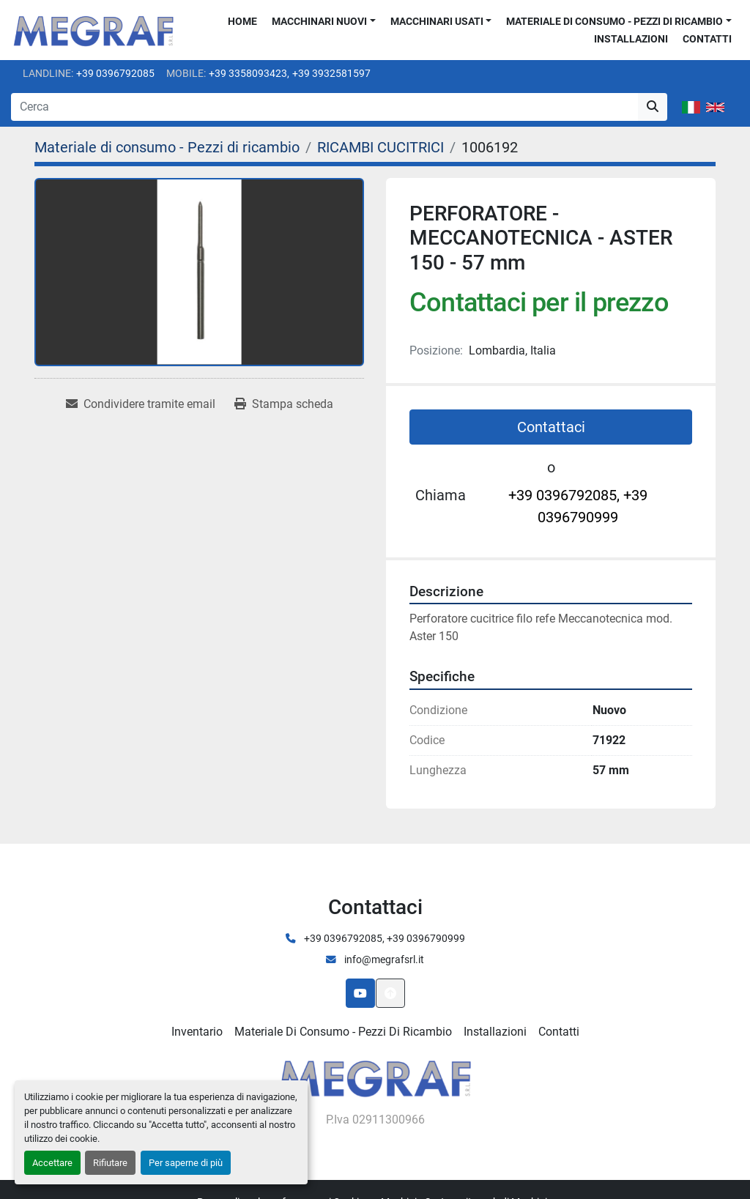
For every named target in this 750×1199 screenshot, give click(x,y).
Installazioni (631, 39)
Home (242, 21)
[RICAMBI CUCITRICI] (380, 147)
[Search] (324, 107)
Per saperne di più (186, 1162)
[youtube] (360, 993)
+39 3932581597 (331, 73)
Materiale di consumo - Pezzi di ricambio (614, 21)
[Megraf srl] (375, 1076)
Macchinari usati (436, 21)
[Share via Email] (140, 404)
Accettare (52, 1162)
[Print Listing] (284, 404)
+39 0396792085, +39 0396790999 (577, 506)
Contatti (707, 39)
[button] (324, 21)
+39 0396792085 (115, 73)
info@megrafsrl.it (383, 959)
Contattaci (551, 427)
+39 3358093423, (249, 73)
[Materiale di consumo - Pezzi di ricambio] (167, 147)
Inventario (197, 1032)
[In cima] (390, 993)
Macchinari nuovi (319, 21)
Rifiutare (110, 1162)
